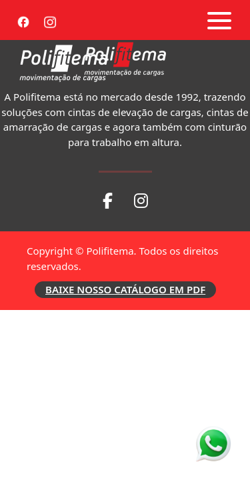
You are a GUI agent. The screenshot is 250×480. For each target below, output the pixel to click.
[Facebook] (23, 20)
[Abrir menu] (219, 21)
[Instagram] (50, 20)
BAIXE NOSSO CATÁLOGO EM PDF (125, 289)
